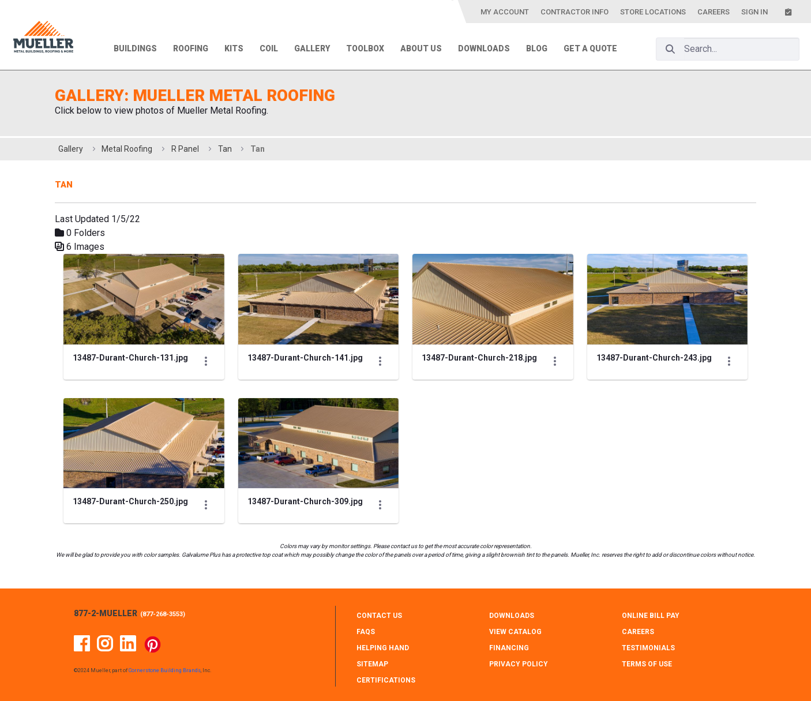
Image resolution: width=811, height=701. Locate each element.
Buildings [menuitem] (135, 48)
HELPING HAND (382, 648)
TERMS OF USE (647, 664)
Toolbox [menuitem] (365, 48)
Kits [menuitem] (233, 48)
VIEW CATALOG (515, 632)
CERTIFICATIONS (385, 680)
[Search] (670, 49)
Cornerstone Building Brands (165, 670)
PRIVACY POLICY (518, 664)
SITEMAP (372, 664)
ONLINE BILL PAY (650, 616)
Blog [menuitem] (536, 48)
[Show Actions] (206, 361)
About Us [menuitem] (421, 48)
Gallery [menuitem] (312, 48)
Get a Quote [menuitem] (590, 48)
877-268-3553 (162, 614)
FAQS (365, 632)
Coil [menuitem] (269, 48)
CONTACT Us (379, 616)
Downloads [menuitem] (484, 48)
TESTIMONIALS (648, 648)
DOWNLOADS (511, 616)
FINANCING (509, 648)
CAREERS (638, 632)
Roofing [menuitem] (190, 48)
